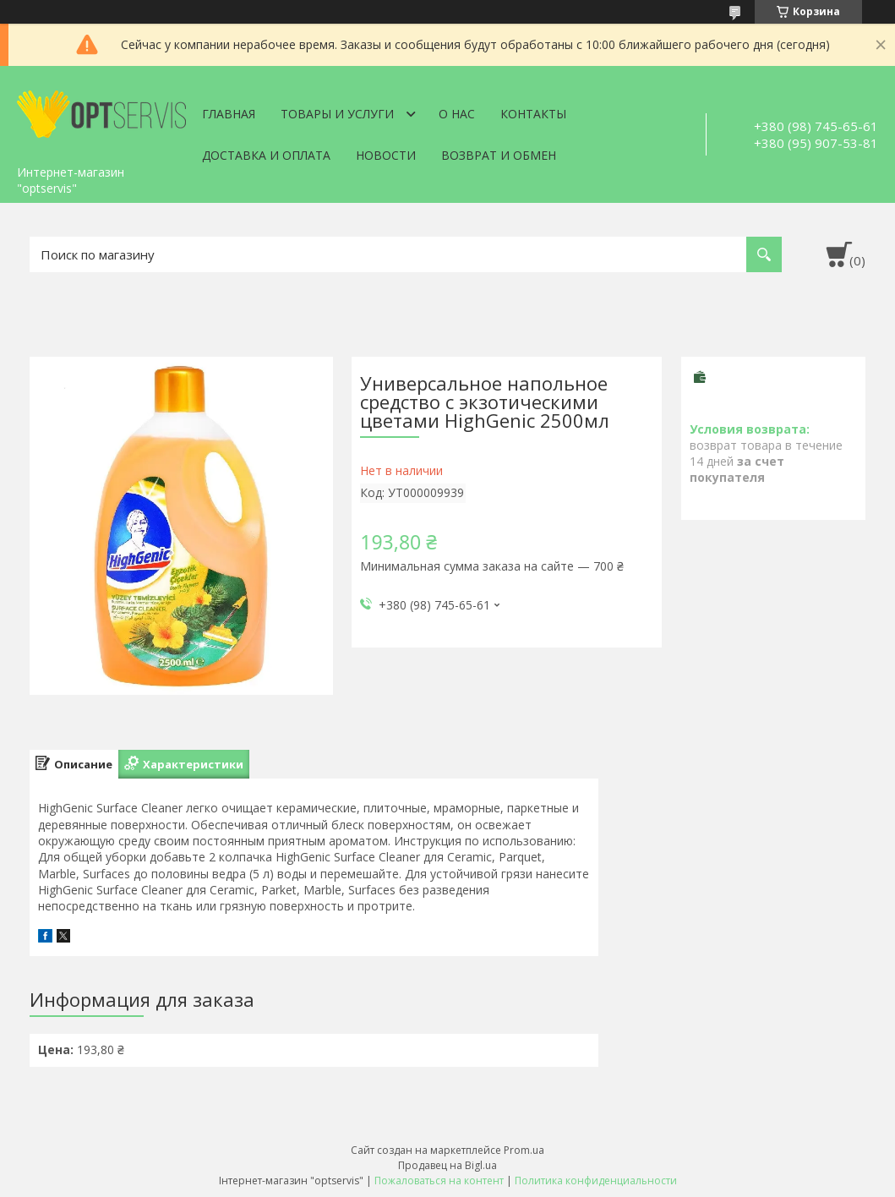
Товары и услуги (337, 114)
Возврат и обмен (498, 155)
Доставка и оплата (266, 155)
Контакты (533, 114)
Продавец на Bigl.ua (447, 1165)
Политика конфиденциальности (596, 1180)
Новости (386, 155)
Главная (228, 114)
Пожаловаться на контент (439, 1180)
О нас (457, 114)
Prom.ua (524, 1150)
